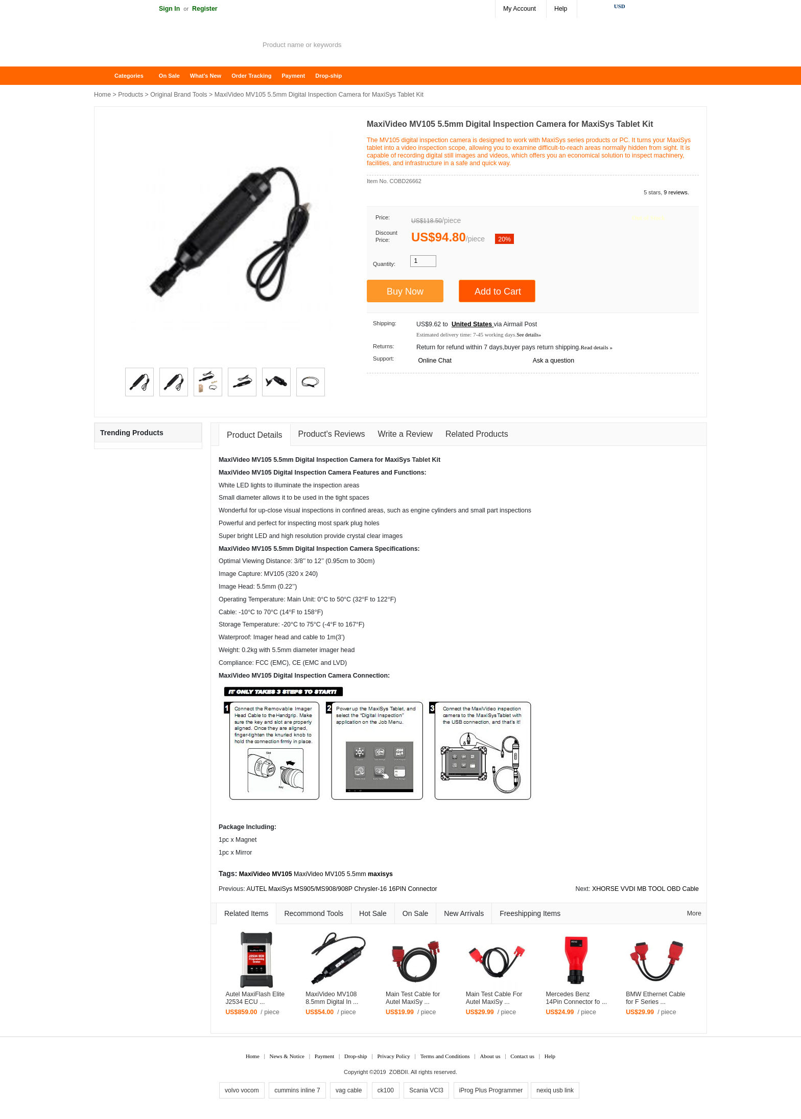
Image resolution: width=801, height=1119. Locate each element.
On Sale (169, 76)
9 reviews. (676, 192)
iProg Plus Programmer (491, 1090)
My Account (519, 8)
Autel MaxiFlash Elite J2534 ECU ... (255, 998)
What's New (205, 76)
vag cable (349, 1090)
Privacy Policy (393, 1056)
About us (490, 1056)
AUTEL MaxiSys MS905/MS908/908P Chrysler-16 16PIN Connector (341, 888)
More (694, 913)
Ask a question (553, 360)
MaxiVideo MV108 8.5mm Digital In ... (331, 998)
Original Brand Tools (178, 94)
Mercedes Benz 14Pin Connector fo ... (576, 998)
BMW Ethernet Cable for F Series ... (655, 998)
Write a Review (405, 434)
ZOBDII (398, 1072)
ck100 (386, 1090)
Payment (293, 76)
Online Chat (434, 360)
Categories (129, 76)
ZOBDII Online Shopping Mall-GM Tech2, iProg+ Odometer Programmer (175, 46)
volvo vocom (242, 1090)
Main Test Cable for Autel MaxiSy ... (413, 998)
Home (107, 75)
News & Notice (287, 1056)
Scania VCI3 (426, 1090)
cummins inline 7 (297, 1090)
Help (560, 8)
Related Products (476, 434)
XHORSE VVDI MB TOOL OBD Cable (645, 888)
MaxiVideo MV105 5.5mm (330, 874)
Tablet (421, 459)
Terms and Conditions (445, 1056)
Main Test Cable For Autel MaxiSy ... (494, 998)
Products (130, 94)
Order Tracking (251, 76)
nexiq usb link (555, 1090)
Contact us (522, 1056)
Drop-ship (328, 76)
